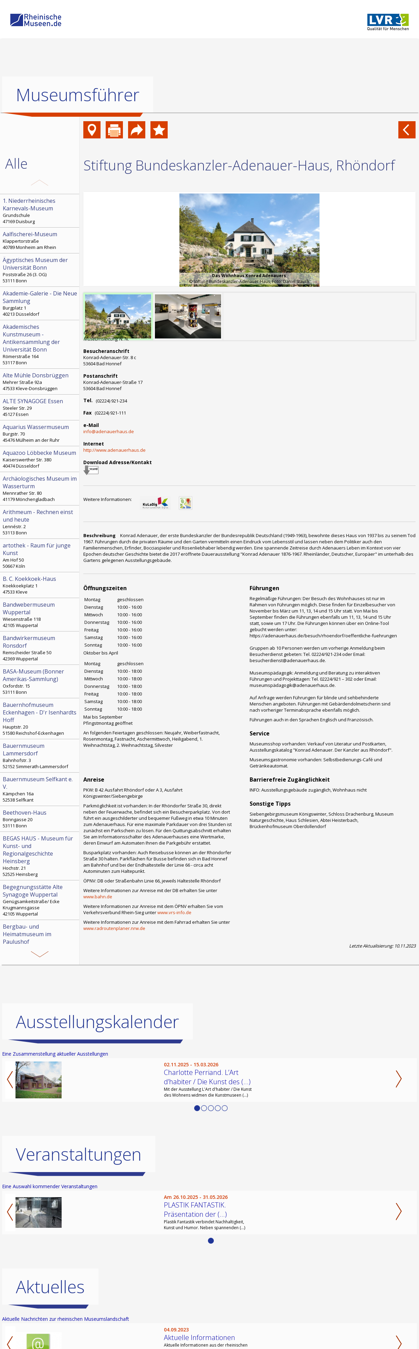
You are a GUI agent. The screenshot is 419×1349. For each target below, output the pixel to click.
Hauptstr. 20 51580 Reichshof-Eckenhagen (40, 718)
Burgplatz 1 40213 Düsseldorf (40, 303)
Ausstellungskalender (97, 1021)
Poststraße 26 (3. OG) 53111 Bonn (40, 270)
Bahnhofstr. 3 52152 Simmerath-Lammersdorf (40, 756)
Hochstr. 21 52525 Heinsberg (40, 856)
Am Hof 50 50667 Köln (40, 555)
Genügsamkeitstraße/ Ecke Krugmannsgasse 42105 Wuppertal (40, 900)
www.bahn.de (97, 896)
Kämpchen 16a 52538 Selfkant (40, 789)
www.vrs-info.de (174, 912)
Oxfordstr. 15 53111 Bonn (40, 681)
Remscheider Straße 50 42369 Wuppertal (40, 648)
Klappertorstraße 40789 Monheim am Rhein (40, 240)
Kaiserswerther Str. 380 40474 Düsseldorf (40, 459)
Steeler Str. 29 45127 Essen (40, 407)
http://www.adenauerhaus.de (114, 450)
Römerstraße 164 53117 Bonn (40, 344)
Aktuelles (50, 1286)
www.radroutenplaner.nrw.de (114, 928)
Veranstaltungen (79, 1154)
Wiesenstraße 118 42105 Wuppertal (40, 614)
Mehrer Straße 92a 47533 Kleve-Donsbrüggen (40, 381)
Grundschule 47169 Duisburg (40, 210)
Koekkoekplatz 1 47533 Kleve (40, 585)
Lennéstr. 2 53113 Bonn (40, 522)
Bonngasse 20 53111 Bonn (40, 819)
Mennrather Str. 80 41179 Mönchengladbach (40, 488)
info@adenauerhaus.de (108, 431)
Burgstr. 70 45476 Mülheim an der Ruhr (40, 433)
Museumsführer (77, 94)
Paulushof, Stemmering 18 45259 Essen (40, 940)
